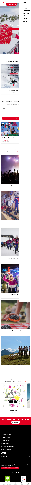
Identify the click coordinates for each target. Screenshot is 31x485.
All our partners (6, 449)
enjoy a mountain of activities (18, 151)
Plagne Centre (5, 123)
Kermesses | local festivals (15, 367)
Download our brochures (8, 431)
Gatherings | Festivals (15, 294)
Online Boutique (6, 434)
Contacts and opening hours (10, 467)
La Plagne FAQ (5, 440)
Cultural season (13, 410)
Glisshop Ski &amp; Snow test (13, 90)
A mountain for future (7, 427)
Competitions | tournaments (15, 258)
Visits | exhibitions (15, 222)
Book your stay (11, 4)
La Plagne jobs (5, 437)
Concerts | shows (15, 185)
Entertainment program (16, 28)
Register (16, 422)
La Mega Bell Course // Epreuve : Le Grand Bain (12, 138)
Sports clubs (5, 443)
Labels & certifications (7, 446)
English (23, 1)
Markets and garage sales (15, 330)
